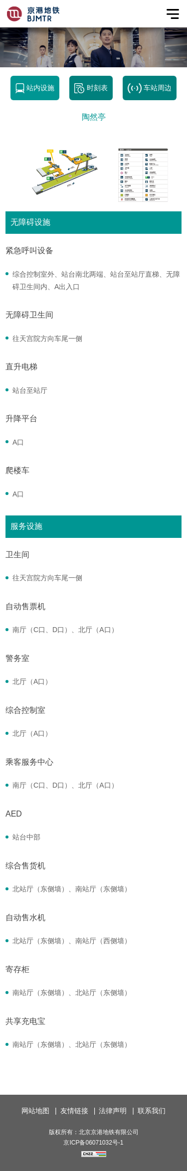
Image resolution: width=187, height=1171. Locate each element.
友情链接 (74, 1111)
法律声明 (113, 1111)
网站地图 (35, 1111)
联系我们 (152, 1111)
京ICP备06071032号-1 (93, 1142)
